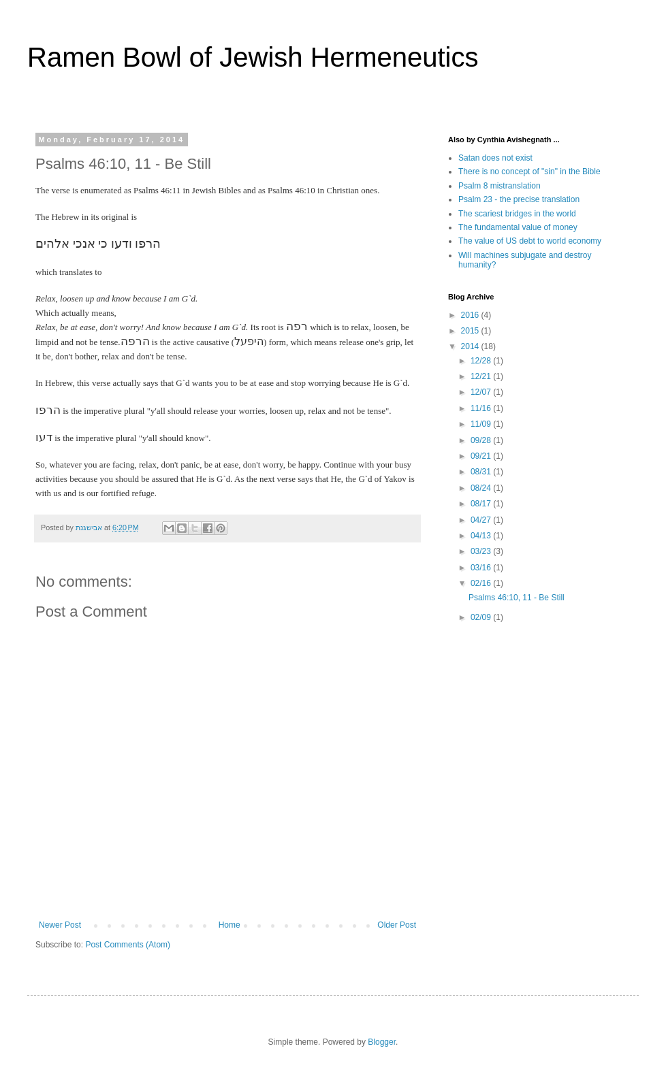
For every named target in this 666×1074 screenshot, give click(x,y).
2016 (471, 315)
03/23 (482, 551)
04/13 (482, 535)
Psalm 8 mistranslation (499, 186)
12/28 (482, 360)
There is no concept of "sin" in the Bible (529, 171)
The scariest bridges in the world (517, 213)
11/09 (482, 424)
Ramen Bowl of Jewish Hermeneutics (252, 57)
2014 (471, 346)
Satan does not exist (495, 158)
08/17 (482, 503)
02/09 (482, 617)
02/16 (482, 583)
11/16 (482, 408)
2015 (471, 331)
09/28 (482, 440)
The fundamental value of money (517, 227)
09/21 (482, 456)
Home (229, 925)
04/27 (482, 520)
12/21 (482, 376)
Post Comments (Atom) (127, 944)
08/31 (482, 471)
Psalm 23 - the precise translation (519, 199)
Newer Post (60, 925)
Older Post (396, 925)
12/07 (482, 392)
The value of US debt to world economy (529, 241)
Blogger (382, 1042)
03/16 (482, 567)
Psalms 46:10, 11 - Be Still (517, 597)
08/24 (482, 488)
